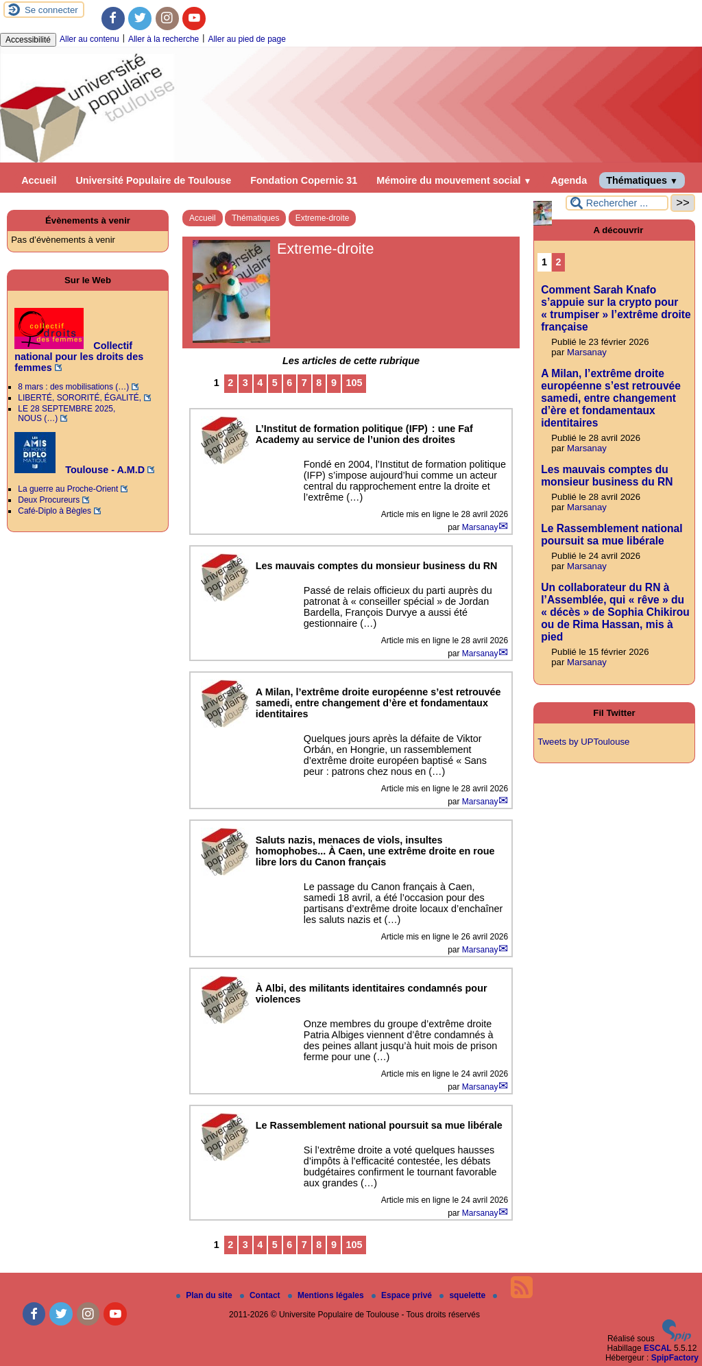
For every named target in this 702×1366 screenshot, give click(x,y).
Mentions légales (327, 1295)
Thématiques (642, 180)
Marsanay (480, 527)
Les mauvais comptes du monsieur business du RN (607, 476)
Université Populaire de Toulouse (153, 180)
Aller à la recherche (163, 39)
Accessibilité (28, 40)
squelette (463, 1295)
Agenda (568, 180)
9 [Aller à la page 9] (334, 382)
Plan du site (205, 1295)
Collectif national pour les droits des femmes (78, 356)
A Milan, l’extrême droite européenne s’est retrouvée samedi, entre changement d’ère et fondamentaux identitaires (611, 398)
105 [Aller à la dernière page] (354, 382)
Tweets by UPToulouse (583, 741)
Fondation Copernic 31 (303, 180)
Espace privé (403, 1295)
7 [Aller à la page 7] (304, 382)
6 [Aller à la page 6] (289, 382)
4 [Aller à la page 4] (260, 382)
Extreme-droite (322, 218)
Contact (261, 1295)
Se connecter (51, 10)
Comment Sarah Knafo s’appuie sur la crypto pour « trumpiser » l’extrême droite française (615, 308)
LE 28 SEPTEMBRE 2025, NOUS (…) (66, 413)
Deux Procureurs (49, 500)
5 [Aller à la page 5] (275, 382)
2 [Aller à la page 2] (230, 382)
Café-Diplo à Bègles (54, 511)
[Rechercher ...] (617, 203)
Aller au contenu (89, 39)
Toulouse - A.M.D (79, 469)
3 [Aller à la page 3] (245, 382)
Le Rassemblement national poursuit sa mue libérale (611, 535)
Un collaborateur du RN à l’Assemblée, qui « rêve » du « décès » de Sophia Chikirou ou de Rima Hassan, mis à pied (615, 612)
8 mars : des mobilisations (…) (73, 387)
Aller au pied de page (246, 39)
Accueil (38, 180)
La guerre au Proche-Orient (68, 489)
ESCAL (658, 1348)
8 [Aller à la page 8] (319, 382)
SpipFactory (675, 1358)
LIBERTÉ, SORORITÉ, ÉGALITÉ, (79, 398)
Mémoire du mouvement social (453, 180)
